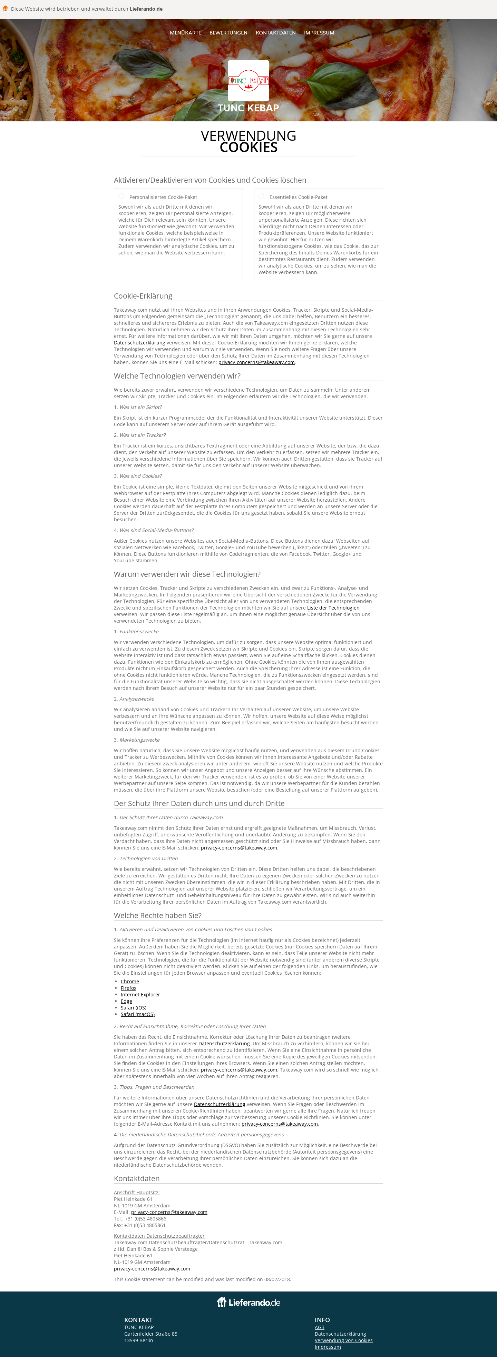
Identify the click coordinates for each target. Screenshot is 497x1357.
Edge (126, 1001)
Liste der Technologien (333, 607)
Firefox (128, 988)
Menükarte (185, 32)
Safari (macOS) (138, 1014)
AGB (319, 1327)
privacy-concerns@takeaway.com (256, 362)
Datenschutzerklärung (139, 342)
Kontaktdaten (276, 32)
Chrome (130, 981)
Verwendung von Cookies (344, 1340)
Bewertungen (228, 32)
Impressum (319, 32)
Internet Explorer (140, 994)
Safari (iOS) (133, 1007)
